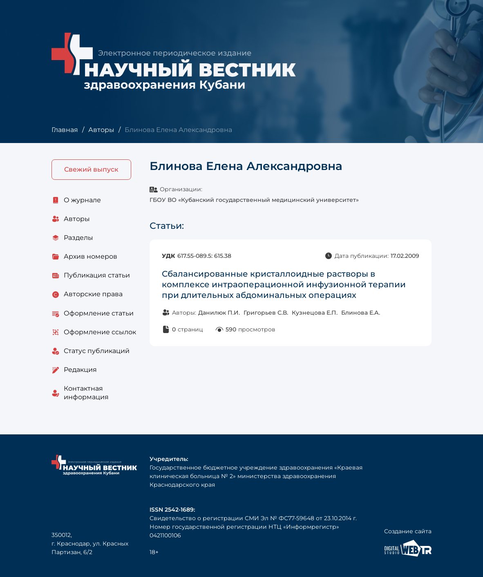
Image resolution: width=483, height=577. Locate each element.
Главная (64, 130)
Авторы (101, 130)
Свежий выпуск (91, 169)
